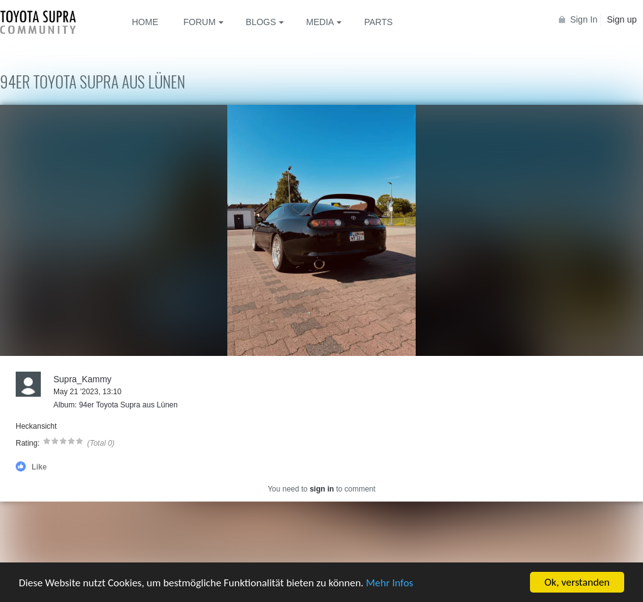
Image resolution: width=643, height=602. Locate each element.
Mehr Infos (389, 582)
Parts (378, 22)
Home (145, 22)
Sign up (622, 19)
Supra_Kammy (82, 379)
